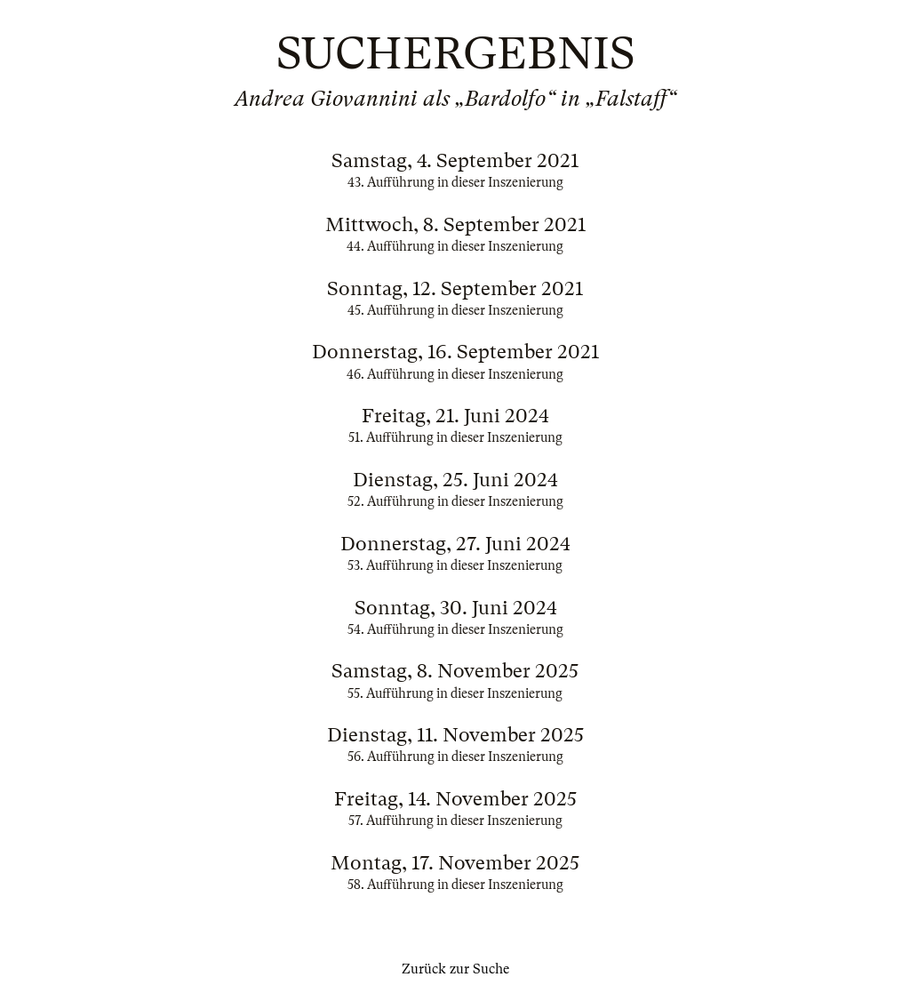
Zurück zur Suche (455, 969)
